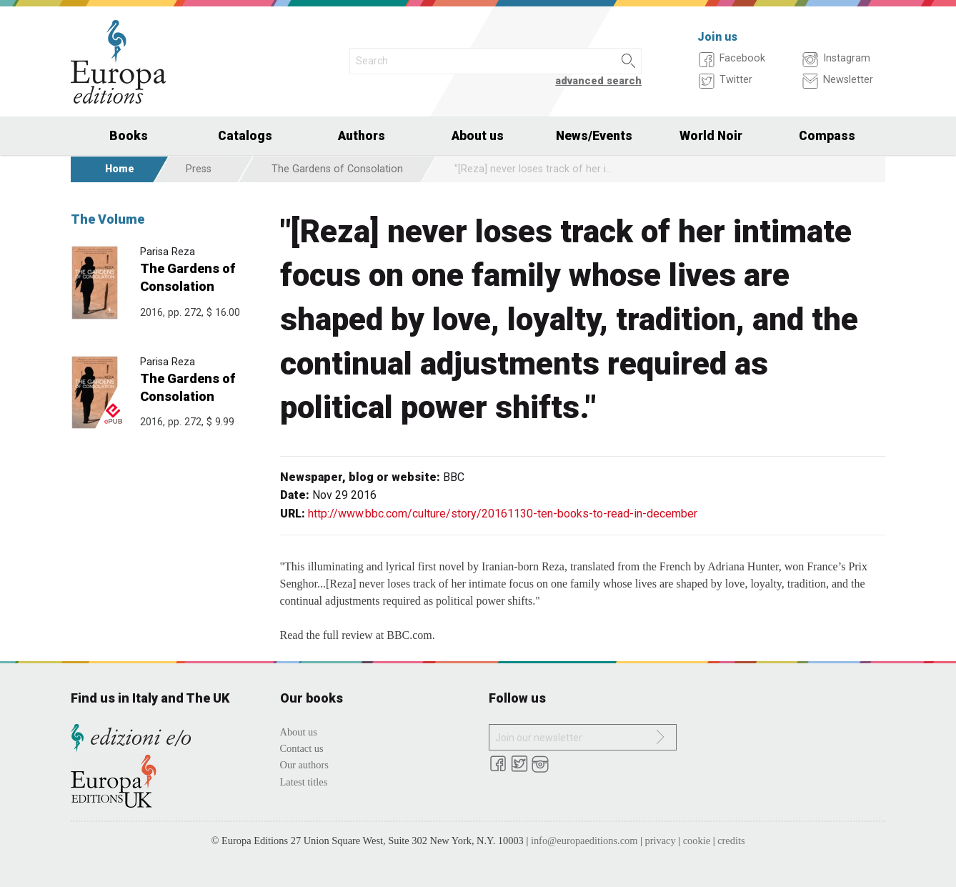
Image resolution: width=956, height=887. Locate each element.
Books (128, 136)
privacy (660, 840)
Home (119, 169)
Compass (827, 136)
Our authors (304, 764)
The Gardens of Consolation (337, 169)
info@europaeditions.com (584, 840)
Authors (361, 136)
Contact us (302, 748)
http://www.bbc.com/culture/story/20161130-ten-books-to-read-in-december (502, 513)
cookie (696, 840)
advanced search (598, 81)
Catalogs (245, 136)
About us (478, 136)
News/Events (594, 136)
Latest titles (304, 782)
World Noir (710, 136)
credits (731, 840)
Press (198, 169)
